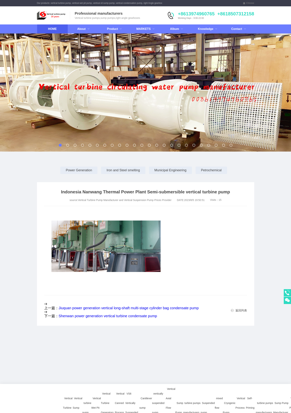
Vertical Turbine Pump (68, 382)
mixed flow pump (219, 382)
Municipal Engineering (170, 170)
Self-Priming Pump (250, 382)
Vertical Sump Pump (77, 382)
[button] (31, 94)
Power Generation (79, 170)
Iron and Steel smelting (123, 170)
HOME (52, 28)
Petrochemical (211, 170)
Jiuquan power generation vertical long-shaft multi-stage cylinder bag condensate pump (129, 308)
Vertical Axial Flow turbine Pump (170, 382)
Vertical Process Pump (240, 382)
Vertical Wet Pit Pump (96, 382)
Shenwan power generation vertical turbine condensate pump (108, 316)
